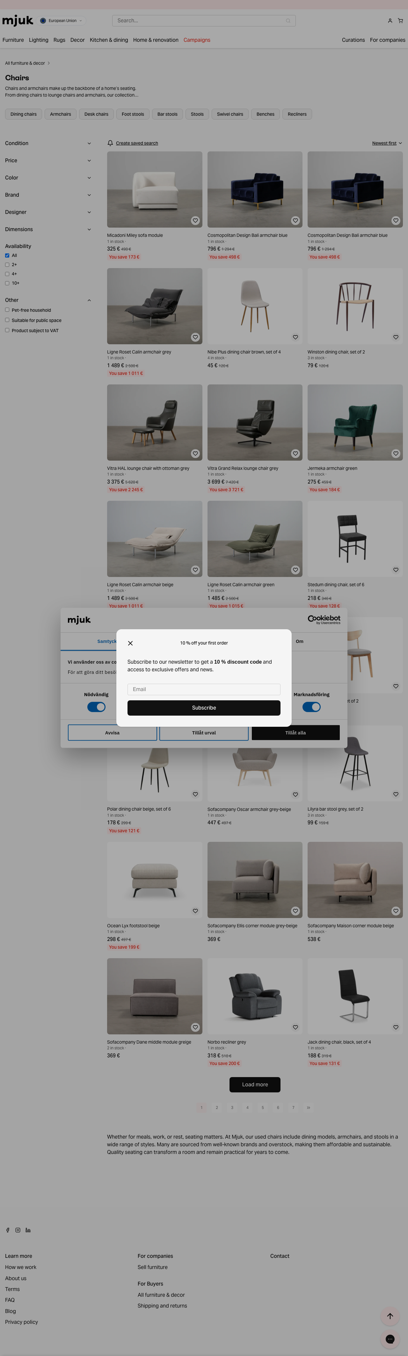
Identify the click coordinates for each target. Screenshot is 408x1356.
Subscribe (204, 707)
